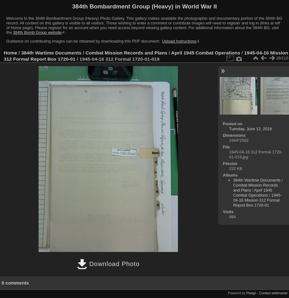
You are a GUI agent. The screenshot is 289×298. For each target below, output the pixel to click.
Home (10, 52)
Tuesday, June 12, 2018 (250, 128)
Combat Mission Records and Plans (126, 52)
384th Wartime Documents (51, 52)
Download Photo (108, 263)
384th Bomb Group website (37, 32)
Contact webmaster (273, 293)
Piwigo (251, 293)
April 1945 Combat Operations (205, 52)
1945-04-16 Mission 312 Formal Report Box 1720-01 (257, 200)
